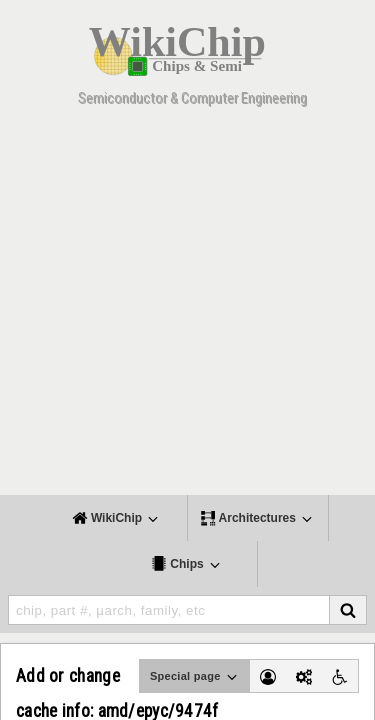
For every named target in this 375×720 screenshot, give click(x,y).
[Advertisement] (187, 307)
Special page (195, 677)
